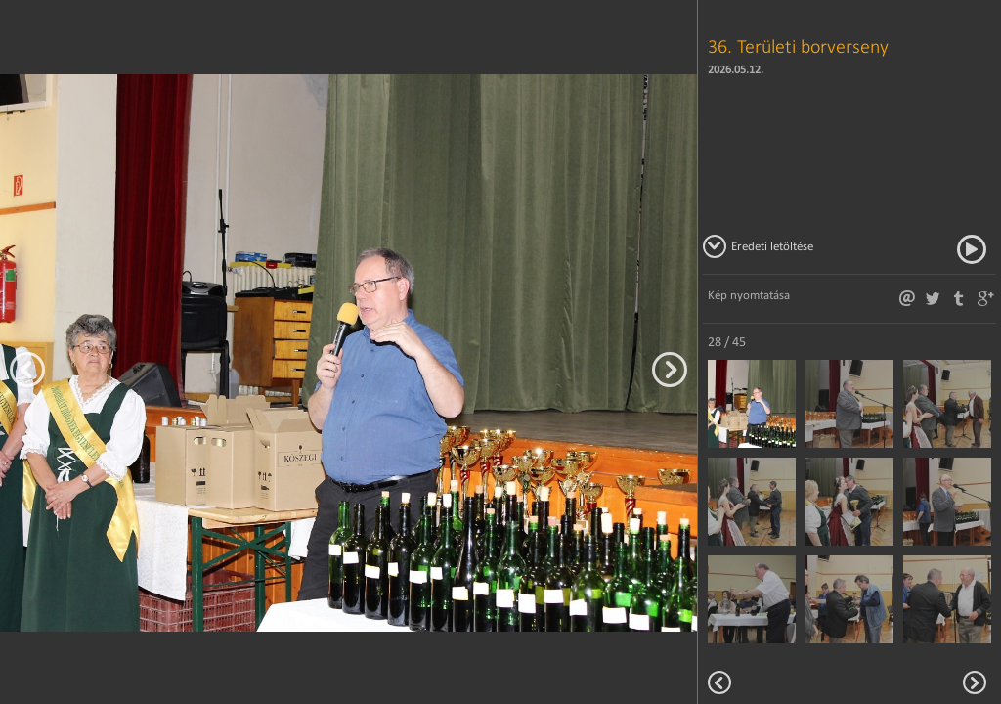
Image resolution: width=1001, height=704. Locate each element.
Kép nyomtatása (749, 294)
